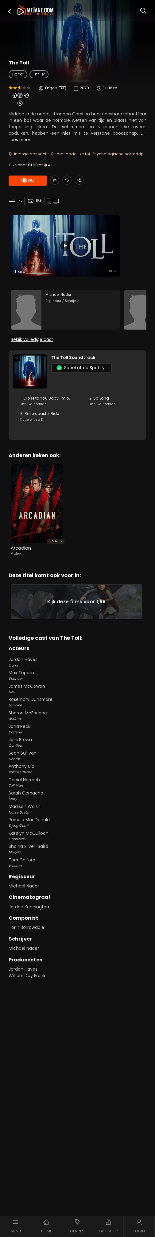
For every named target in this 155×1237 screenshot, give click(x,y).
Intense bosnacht (31, 154)
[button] (9, 11)
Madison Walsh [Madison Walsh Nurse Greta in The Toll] (78, 815)
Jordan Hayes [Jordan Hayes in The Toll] (23, 975)
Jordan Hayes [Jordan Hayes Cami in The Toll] (78, 669)
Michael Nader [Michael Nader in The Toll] (24, 892)
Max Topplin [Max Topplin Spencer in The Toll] (78, 682)
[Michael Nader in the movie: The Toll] (65, 312)
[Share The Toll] (83, 181)
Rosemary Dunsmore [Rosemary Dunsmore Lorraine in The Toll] (78, 708)
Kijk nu (27, 181)
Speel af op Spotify (80, 372)
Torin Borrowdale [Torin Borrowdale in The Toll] (26, 934)
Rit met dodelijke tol (70, 154)
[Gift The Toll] (55, 181)
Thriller (39, 74)
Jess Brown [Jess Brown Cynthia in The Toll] (78, 749)
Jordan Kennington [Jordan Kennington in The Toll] (29, 913)
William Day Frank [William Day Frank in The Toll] (27, 982)
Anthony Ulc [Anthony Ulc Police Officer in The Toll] (78, 775)
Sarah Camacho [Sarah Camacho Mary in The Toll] (78, 802)
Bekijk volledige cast (32, 343)
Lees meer (19, 140)
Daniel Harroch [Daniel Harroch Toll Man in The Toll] (78, 789)
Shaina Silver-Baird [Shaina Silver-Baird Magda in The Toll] (78, 856)
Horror (18, 74)
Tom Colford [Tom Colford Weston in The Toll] (78, 869)
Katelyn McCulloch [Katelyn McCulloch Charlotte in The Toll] (78, 842)
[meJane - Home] (35, 11)
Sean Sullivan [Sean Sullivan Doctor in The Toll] (78, 762)
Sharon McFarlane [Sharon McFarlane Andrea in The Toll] (78, 722)
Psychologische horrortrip (118, 154)
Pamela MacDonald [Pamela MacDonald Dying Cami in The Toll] (78, 829)
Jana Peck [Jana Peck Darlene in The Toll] (78, 735)
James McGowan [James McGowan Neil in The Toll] (78, 695)
